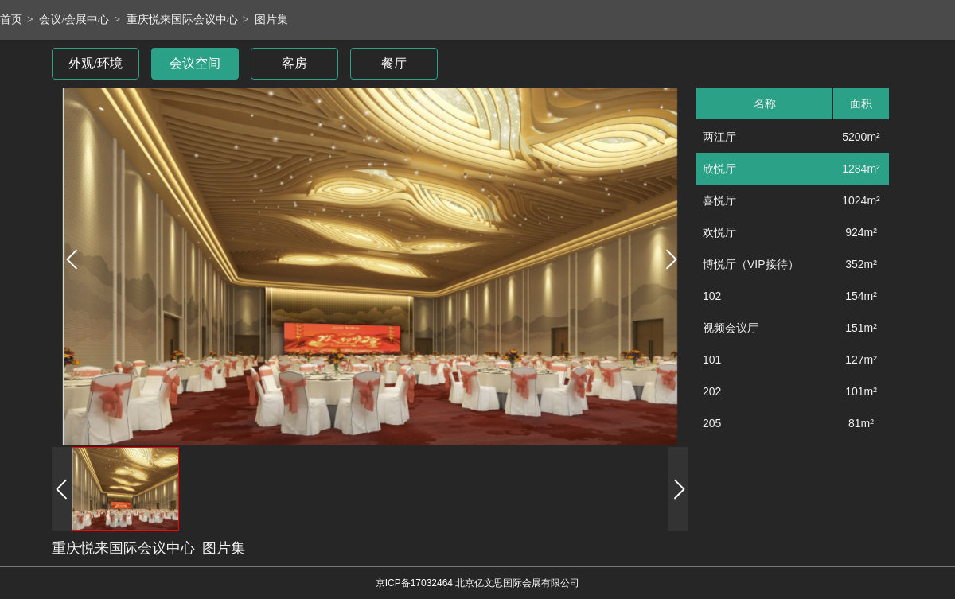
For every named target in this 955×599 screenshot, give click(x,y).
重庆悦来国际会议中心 (182, 19)
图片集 (271, 19)
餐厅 (394, 63)
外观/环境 (95, 63)
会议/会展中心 (74, 19)
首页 (11, 19)
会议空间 (195, 63)
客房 (294, 63)
